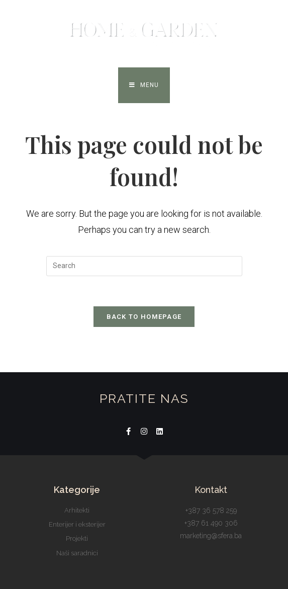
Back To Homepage (144, 316)
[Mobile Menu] (144, 85)
